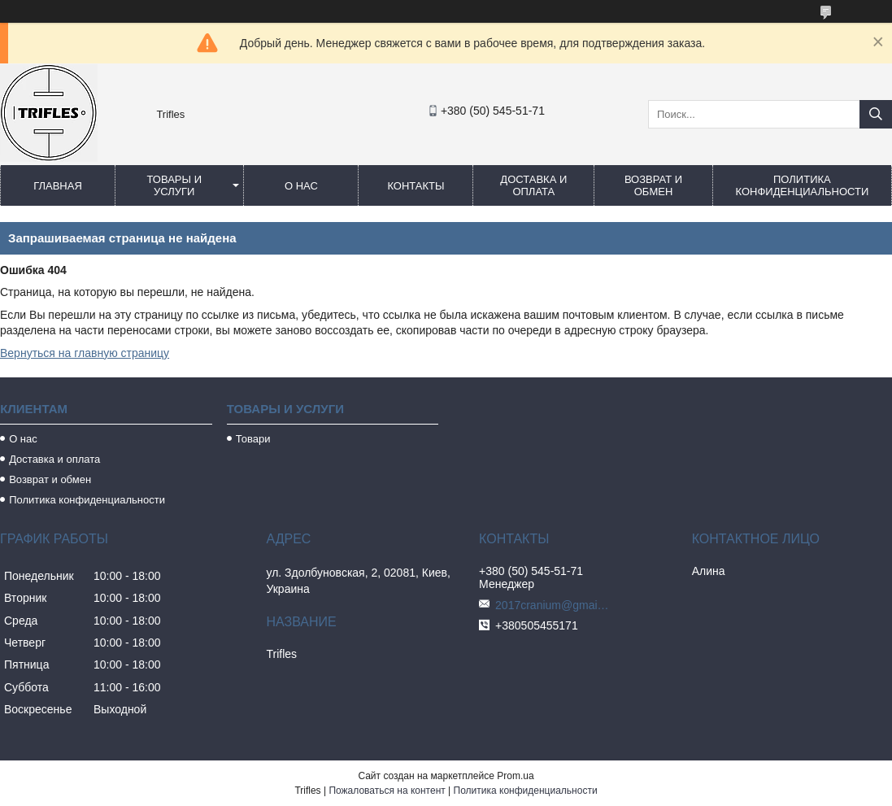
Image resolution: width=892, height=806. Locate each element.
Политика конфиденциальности (802, 185)
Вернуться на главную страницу (84, 352)
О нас (301, 186)
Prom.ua (515, 776)
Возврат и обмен (653, 185)
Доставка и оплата (533, 185)
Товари (253, 439)
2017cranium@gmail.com (552, 605)
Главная (57, 186)
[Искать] (875, 114)
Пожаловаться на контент (387, 790)
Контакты (415, 186)
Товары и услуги (174, 185)
